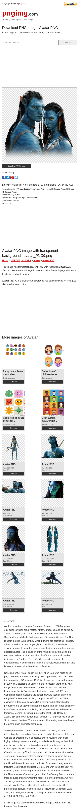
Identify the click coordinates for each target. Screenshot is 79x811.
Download (13, 382)
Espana (22, 3)
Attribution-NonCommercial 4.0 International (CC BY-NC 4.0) (42, 185)
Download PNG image (16, 166)
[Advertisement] (39, 67)
